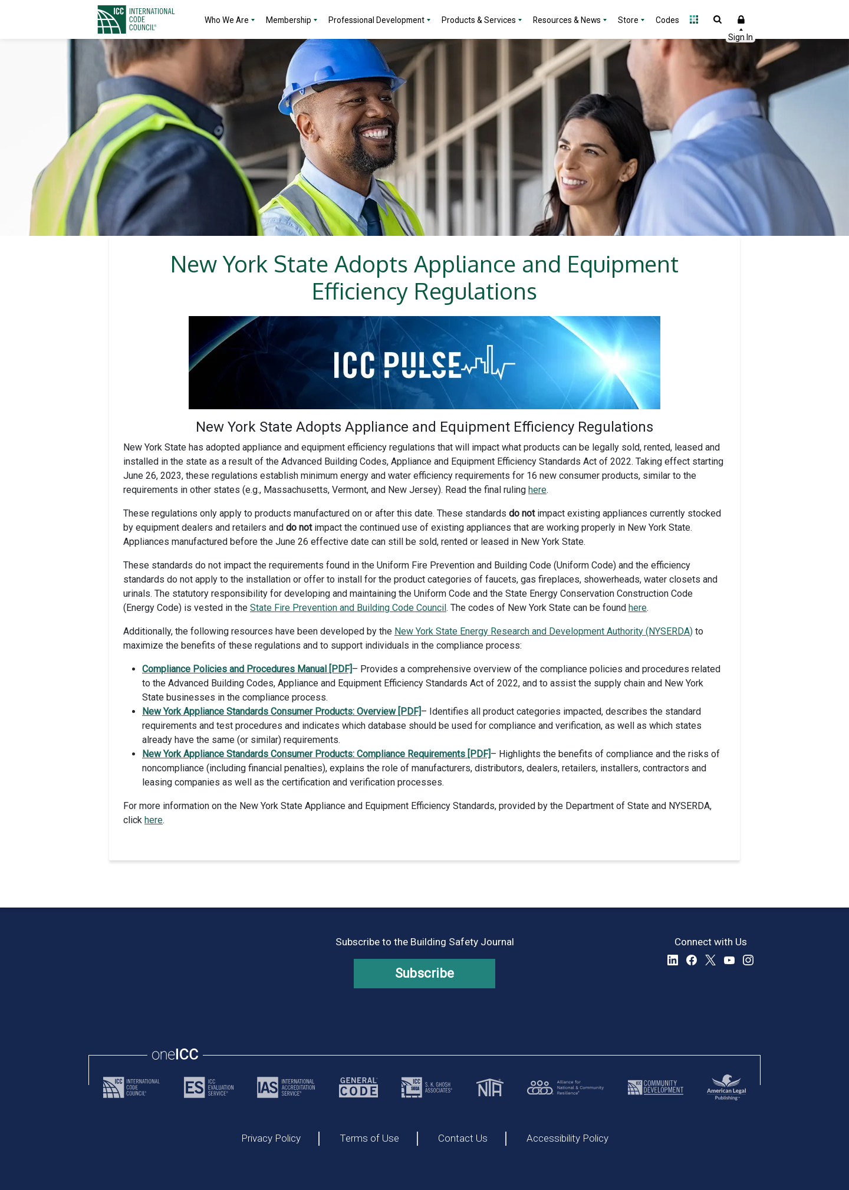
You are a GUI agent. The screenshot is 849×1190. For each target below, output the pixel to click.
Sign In (741, 19)
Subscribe (425, 973)
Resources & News (567, 20)
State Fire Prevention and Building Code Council (348, 607)
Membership (288, 20)
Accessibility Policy (567, 1138)
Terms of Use (369, 1138)
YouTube (729, 960)
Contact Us (463, 1138)
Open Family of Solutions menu (694, 19)
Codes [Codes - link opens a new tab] (667, 20)
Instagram (748, 960)
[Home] (143, 19)
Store (628, 20)
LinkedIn (673, 960)
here (537, 489)
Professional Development (376, 20)
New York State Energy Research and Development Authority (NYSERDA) (543, 631)
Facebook (692, 960)
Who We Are (227, 20)
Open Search (717, 19)
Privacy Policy (271, 1138)
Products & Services (479, 20)
